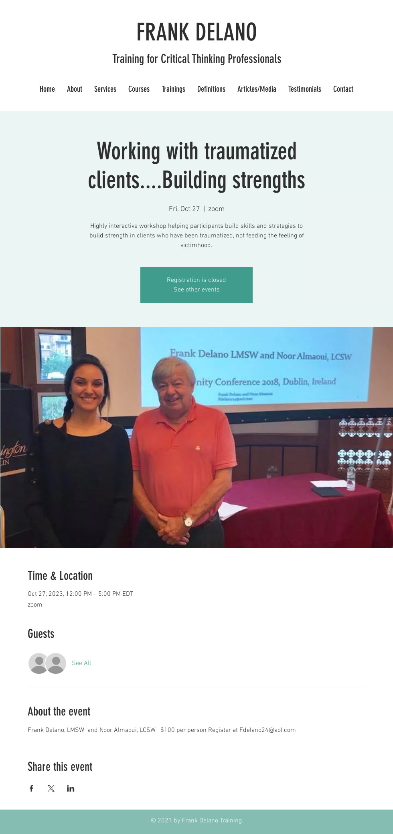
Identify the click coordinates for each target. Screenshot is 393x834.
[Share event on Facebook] (31, 788)
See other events (197, 290)
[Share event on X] (51, 788)
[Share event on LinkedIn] (71, 788)
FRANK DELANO (196, 32)
